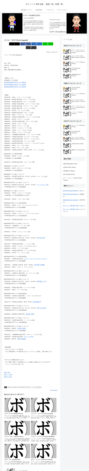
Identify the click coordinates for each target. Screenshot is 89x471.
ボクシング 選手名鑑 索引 (71, 205)
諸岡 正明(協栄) (21, 335)
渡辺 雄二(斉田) (30, 310)
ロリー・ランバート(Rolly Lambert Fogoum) (72, 179)
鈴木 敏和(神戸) (37, 298)
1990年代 (15, 383)
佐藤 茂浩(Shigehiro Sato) (70, 163)
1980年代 (10, 383)
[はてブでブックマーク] (31, 43)
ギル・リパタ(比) (28, 333)
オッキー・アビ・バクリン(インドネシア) (35, 255)
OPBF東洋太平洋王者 (23, 383)
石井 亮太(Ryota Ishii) (69, 174)
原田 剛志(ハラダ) (41, 277)
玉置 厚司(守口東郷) (39, 261)
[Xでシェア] (13, 43)
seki (81, 190)
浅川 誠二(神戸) (41, 234)
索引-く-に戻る (8, 371)
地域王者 (39, 383)
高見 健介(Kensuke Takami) (70, 190)
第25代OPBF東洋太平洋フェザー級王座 (15, 78)
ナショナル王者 (32, 383)
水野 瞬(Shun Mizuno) (69, 171)
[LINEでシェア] (40, 43)
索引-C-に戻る (8, 373)
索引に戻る (7, 368)
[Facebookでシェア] (22, 43)
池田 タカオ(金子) (41, 304)
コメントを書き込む (31, 455)
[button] (49, 43)
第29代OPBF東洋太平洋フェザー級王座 (15, 83)
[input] (74, 39)
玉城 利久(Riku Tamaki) (69, 167)
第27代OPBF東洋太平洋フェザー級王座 (15, 81)
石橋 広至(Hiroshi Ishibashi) (70, 200)
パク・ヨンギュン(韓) (42, 181)
